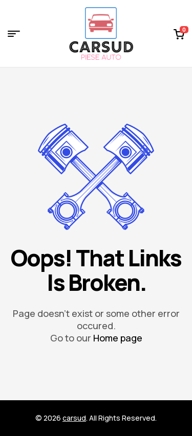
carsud (74, 418)
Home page (117, 338)
